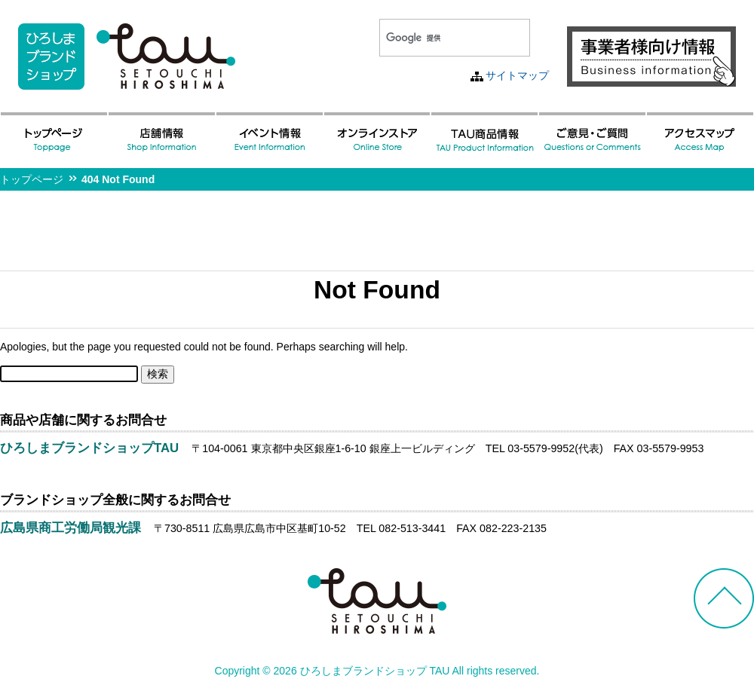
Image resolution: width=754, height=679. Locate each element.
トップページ (31, 179)
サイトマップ (517, 75)
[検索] (436, 38)
